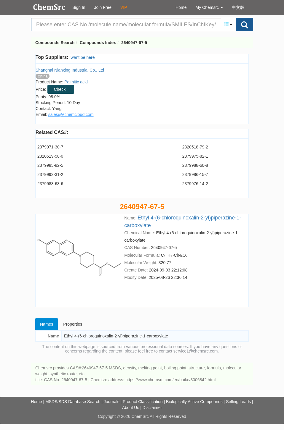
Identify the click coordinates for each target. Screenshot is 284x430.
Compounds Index (98, 42)
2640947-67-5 (134, 42)
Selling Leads (238, 401)
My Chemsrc (209, 7)
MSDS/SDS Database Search (72, 401)
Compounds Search (49, 7)
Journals (111, 401)
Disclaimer (152, 407)
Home (180, 7)
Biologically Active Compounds (194, 401)
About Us (130, 407)
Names (46, 324)
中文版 (238, 7)
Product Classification (143, 401)
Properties (72, 324)
